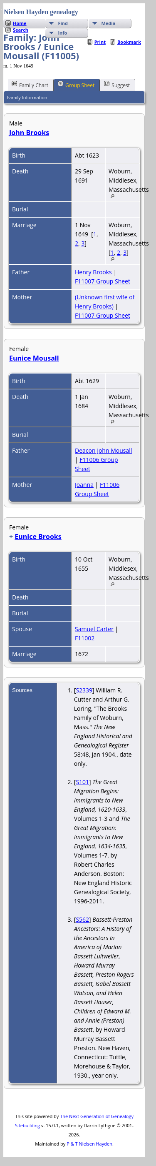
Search (20, 30)
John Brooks (29, 132)
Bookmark (129, 42)
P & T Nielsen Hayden (89, 1144)
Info (62, 33)
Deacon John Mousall (103, 450)
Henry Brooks (93, 272)
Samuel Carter (94, 629)
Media (108, 23)
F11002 (84, 638)
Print (100, 42)
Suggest (117, 84)
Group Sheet (76, 84)
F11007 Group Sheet (102, 281)
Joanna (84, 485)
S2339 (84, 690)
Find (63, 23)
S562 (82, 919)
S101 (82, 782)
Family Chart (30, 84)
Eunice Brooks (38, 536)
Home (20, 23)
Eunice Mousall (34, 358)
